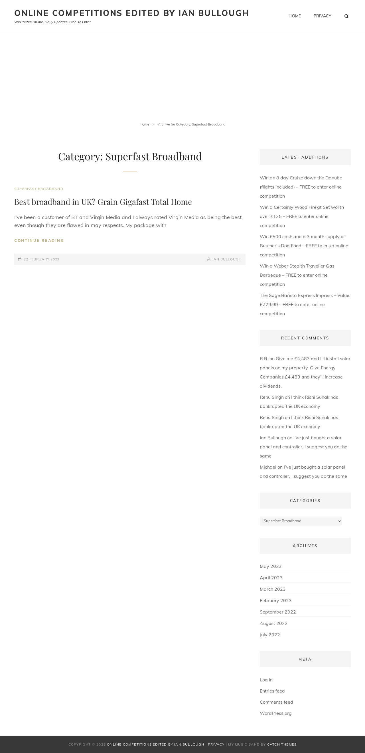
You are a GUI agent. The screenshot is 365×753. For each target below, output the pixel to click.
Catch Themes (282, 744)
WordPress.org (276, 713)
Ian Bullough (227, 259)
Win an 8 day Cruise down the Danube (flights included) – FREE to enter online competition (301, 187)
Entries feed (272, 691)
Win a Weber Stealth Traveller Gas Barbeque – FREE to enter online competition (297, 275)
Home (295, 16)
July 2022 (270, 634)
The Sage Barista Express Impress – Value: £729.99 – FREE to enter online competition (305, 304)
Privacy (322, 16)
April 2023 (271, 577)
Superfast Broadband (38, 189)
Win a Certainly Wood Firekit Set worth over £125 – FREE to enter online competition (302, 216)
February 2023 (276, 600)
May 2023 (271, 566)
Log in (266, 680)
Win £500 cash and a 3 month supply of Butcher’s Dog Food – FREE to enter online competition (304, 246)
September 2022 (278, 612)
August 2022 (274, 623)
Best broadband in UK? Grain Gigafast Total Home (103, 201)
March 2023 (273, 589)
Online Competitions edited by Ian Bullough (132, 13)
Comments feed (276, 702)
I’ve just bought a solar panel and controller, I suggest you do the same (303, 447)
